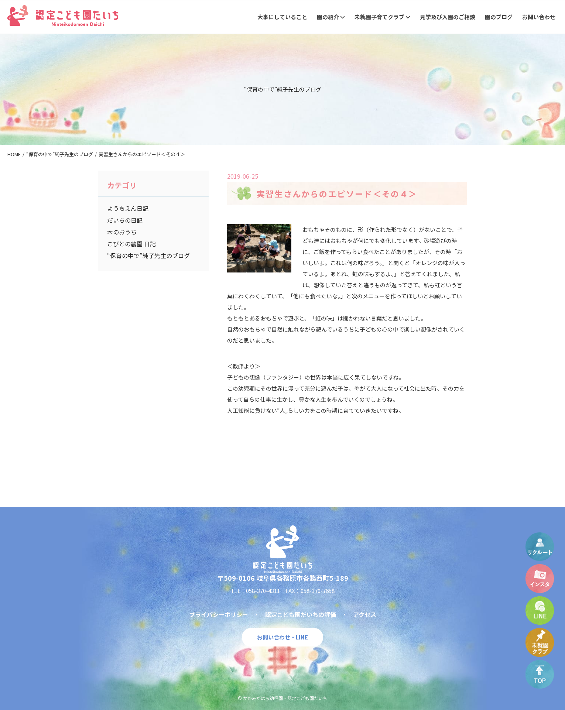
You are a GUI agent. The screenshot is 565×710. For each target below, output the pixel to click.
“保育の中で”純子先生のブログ (148, 255)
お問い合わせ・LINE (282, 637)
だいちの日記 (125, 220)
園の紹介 (331, 17)
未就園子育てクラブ (382, 17)
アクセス (364, 614)
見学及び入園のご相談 (447, 17)
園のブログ (499, 17)
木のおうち (122, 231)
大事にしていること (282, 17)
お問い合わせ (538, 17)
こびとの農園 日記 (131, 243)
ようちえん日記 (127, 208)
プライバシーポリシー (218, 614)
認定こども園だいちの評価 (300, 614)
